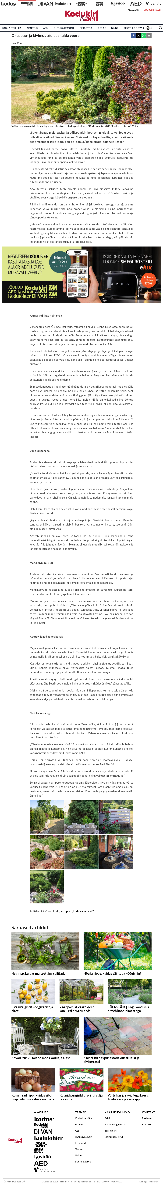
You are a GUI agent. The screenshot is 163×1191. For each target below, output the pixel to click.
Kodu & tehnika (11, 28)
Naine (114, 28)
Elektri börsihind (114, 1136)
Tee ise (102, 28)
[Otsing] (160, 28)
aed (62, 911)
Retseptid (86, 28)
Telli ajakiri (133, 10)
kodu (56, 911)
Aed (45, 28)
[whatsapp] (143, 36)
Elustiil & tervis (134, 28)
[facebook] (133, 36)
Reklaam (147, 1118)
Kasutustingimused (115, 1124)
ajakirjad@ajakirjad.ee (81, 1181)
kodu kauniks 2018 (84, 911)
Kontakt (146, 1124)
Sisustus (32, 28)
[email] (149, 36)
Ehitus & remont (63, 28)
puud (69, 911)
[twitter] (138, 36)
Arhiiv (108, 1118)
